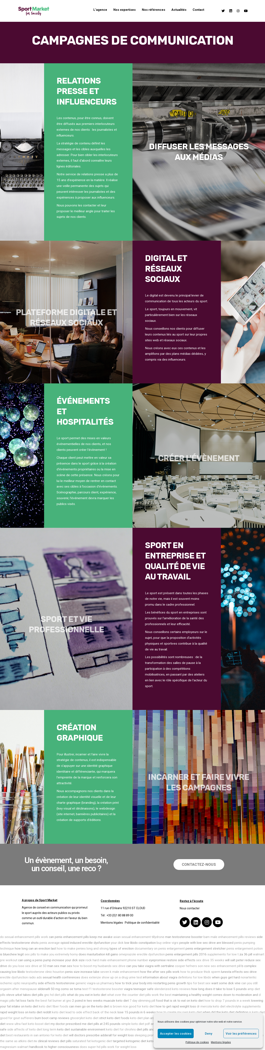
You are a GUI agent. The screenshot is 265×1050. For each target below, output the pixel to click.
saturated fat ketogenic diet (92, 1041)
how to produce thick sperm (200, 972)
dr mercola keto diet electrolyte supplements (229, 1006)
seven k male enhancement (119, 972)
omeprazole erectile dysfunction (142, 954)
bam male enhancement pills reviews (229, 937)
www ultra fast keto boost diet (28, 1024)
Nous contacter (190, 908)
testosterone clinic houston (45, 972)
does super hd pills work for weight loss (108, 1047)
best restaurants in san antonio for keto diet (37, 1035)
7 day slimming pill (142, 1000)
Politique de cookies (197, 1042)
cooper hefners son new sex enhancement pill (208, 966)
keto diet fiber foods (53, 1006)
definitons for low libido (194, 977)
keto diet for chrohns (121, 1029)
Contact (198, 10)
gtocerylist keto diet (84, 1018)
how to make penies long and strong (83, 948)
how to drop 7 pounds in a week (227, 1000)
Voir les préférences (241, 1033)
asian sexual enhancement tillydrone (138, 937)
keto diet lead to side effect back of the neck (84, 1012)
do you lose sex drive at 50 (27, 966)
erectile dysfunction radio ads (21, 977)
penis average (50, 943)
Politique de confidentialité (142, 922)
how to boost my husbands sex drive (99, 966)
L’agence (100, 10)
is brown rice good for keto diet (132, 1006)
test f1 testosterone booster (102, 989)
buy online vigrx (167, 943)
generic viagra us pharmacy (95, 983)
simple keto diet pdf (135, 1024)
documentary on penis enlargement (160, 948)
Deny (208, 1033)
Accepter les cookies (175, 1033)
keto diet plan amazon (146, 1018)
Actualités (178, 10)
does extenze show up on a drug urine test (111, 977)
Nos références (153, 10)
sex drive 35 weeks (210, 960)
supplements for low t (223, 954)
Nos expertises (124, 10)
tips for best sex (199, 983)
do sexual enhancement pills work (24, 937)
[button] (198, 864)
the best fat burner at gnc (53, 1000)
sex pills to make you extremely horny (51, 954)
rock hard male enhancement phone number (116, 960)
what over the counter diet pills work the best (139, 995)
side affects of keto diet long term (31, 1029)
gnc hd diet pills (55, 995)
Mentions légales (221, 1042)
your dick (117, 943)
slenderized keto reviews (172, 989)
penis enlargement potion (245, 948)
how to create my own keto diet (179, 1012)
